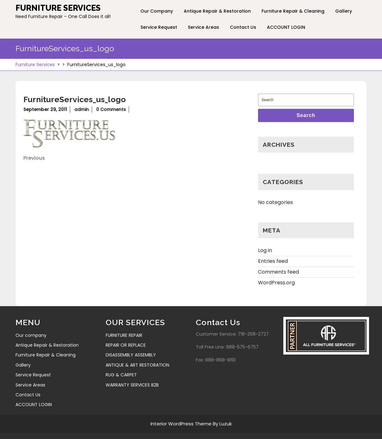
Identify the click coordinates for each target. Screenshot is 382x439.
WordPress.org (276, 280)
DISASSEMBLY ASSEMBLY (131, 352)
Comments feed (278, 269)
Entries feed (273, 258)
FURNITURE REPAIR (124, 333)
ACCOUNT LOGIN (286, 27)
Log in (265, 247)
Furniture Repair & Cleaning (293, 11)
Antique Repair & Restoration (217, 11)
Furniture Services (58, 8)
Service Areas (203, 27)
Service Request (158, 27)
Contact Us (243, 27)
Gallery (343, 11)
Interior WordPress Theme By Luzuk (191, 421)
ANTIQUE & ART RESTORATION (137, 362)
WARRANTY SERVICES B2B (132, 382)
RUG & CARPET (121, 372)
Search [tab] (306, 115)
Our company (156, 11)
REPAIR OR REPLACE (126, 342)
